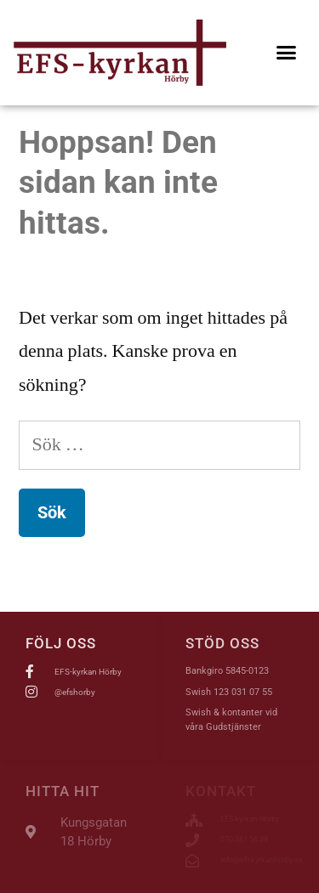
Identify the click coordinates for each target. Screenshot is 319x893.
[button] (287, 53)
